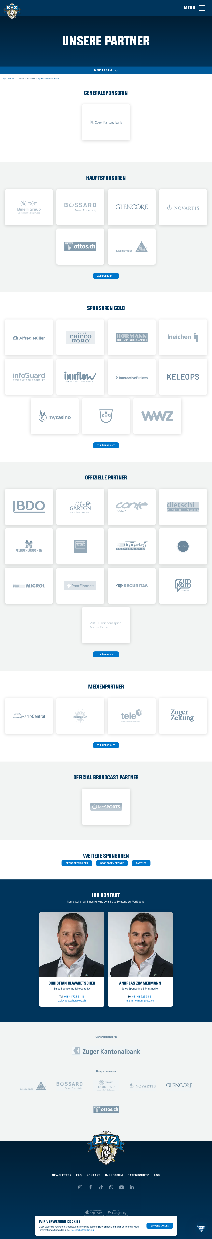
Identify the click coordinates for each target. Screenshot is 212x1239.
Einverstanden (160, 1225)
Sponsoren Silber (77, 863)
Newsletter (61, 1175)
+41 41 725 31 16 (74, 996)
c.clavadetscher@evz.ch (72, 1000)
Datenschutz (138, 1175)
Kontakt (93, 1175)
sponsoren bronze (112, 863)
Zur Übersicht (106, 276)
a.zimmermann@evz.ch (140, 1000)
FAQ (79, 1175)
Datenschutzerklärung (82, 1230)
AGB (157, 1175)
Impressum (114, 1175)
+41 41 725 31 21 (142, 996)
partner (141, 863)
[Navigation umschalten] (194, 8)
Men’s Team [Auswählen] (106, 70)
